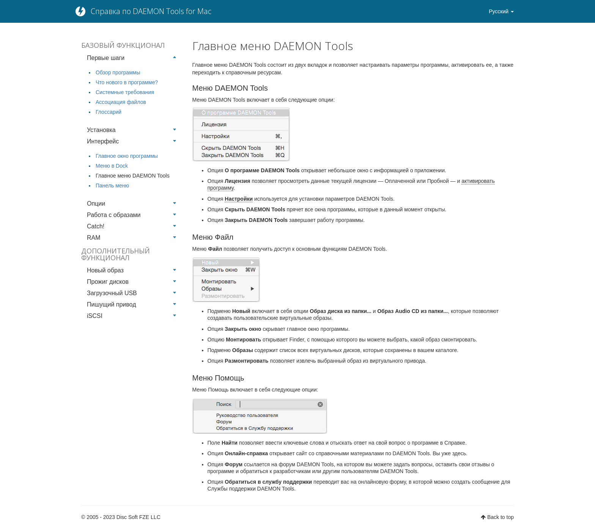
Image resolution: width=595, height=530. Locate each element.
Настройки (239, 199)
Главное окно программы (127, 156)
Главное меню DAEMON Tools (133, 176)
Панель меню (112, 185)
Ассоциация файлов (121, 102)
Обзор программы (118, 72)
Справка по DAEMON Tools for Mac (151, 11)
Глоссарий (108, 112)
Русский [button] (501, 11)
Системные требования (125, 92)
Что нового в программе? (127, 82)
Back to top (500, 517)
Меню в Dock (112, 166)
